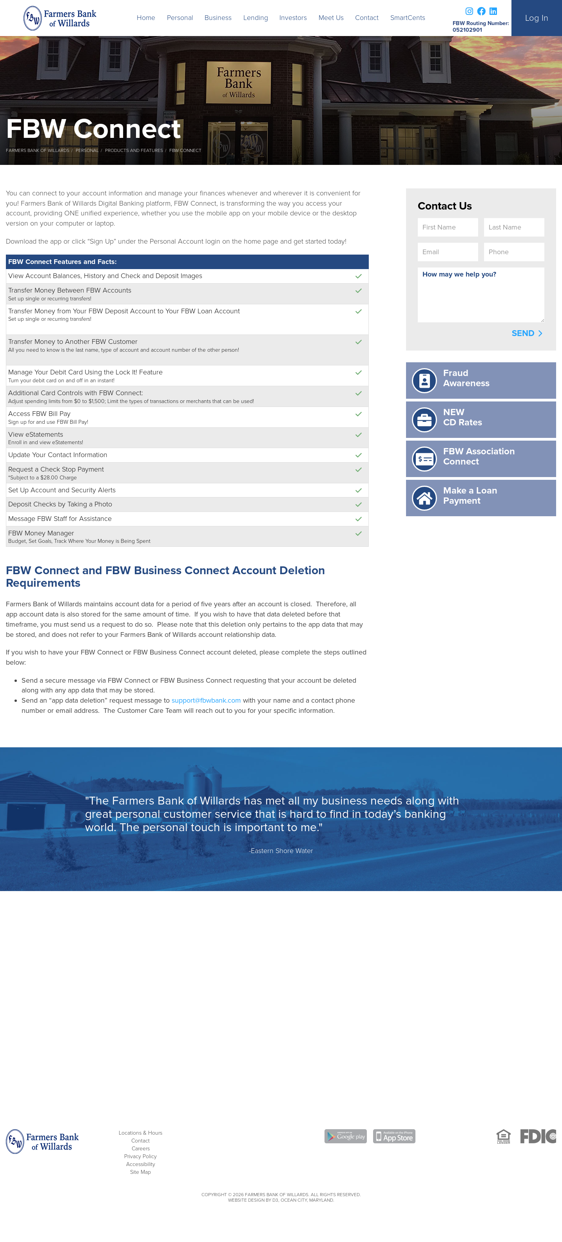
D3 (275, 1200)
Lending (255, 18)
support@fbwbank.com (206, 700)
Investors (293, 18)
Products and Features (134, 150)
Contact (367, 18)
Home (146, 18)
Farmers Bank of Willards (37, 150)
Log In (536, 18)
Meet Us (331, 18)
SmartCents (407, 18)
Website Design (246, 1200)
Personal (180, 18)
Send (523, 333)
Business (218, 18)
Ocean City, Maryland (307, 1200)
